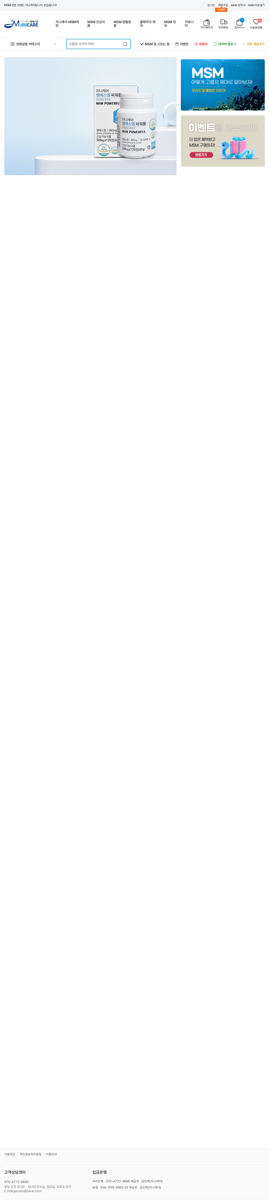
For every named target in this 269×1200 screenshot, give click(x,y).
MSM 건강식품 (96, 24)
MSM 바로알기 (256, 5)
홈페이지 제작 (147, 24)
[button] (33, 44)
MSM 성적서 (238, 5)
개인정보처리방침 (31, 1154)
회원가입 (223, 5)
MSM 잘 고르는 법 (154, 44)
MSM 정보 (170, 24)
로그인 (211, 5)
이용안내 (51, 1154)
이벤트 (181, 44)
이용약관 (9, 1154)
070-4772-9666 (16, 1182)
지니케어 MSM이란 (67, 24)
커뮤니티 (189, 24)
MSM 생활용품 (122, 24)
